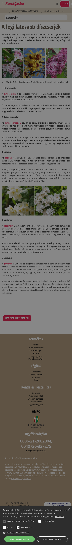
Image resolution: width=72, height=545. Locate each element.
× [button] (69, 509)
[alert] (36, 272)
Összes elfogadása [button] (19, 539)
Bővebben (59, 516)
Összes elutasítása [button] (52, 539)
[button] (4, 521)
